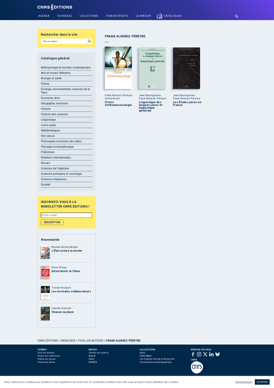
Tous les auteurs (90, 340)
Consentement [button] (243, 382)
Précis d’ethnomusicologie (118, 103)
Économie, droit (50, 98)
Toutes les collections (48, 356)
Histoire (46, 108)
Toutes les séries (46, 362)
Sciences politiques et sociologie (61, 173)
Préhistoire (48, 152)
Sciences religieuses (54, 179)
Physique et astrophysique (57, 146)
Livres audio (48, 125)
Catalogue (67, 340)
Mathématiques (50, 130)
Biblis (142, 353)
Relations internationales (56, 157)
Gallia (91, 359)
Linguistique (48, 119)
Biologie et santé (51, 78)
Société (45, 184)
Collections (89, 15)
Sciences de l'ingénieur (55, 168)
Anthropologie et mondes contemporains (66, 67)
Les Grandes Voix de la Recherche (157, 359)
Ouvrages (64, 15)
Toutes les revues (46, 359)
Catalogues (173, 15)
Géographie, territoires (54, 103)
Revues (45, 163)
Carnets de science (99, 353)
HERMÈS (93, 362)
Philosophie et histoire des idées (61, 141)
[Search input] (64, 41)
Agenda (43, 15)
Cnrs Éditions (47, 340)
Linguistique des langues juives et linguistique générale (150, 106)
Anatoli (92, 356)
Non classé (48, 136)
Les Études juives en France (187, 103)
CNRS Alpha (146, 356)
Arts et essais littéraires (56, 73)
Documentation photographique (156, 362)
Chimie (45, 83)
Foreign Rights (117, 15)
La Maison (143, 15)
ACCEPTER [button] (262, 382)
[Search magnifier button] (236, 16)
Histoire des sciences (54, 114)
